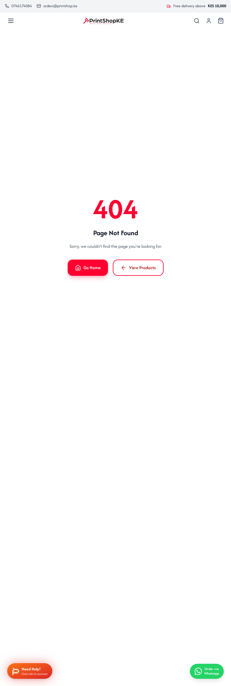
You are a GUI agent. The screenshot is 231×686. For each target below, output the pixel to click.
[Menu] (11, 21)
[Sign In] (208, 20)
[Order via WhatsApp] (207, 671)
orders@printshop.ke (57, 6)
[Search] (196, 20)
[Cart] (220, 20)
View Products (138, 267)
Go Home (88, 267)
